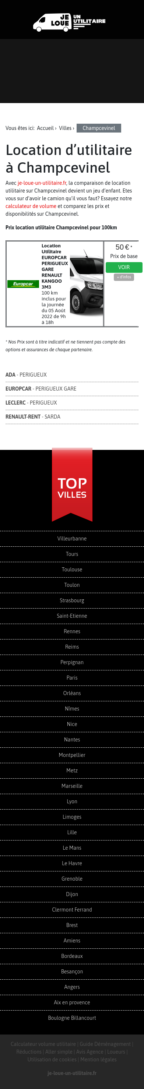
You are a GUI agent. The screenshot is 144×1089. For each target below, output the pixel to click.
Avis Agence (89, 1052)
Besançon (72, 972)
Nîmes (72, 709)
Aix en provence (72, 1002)
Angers (72, 987)
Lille (72, 832)
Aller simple (59, 1052)
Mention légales (98, 1059)
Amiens (72, 941)
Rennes (72, 631)
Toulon (72, 585)
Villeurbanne (72, 539)
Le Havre (72, 863)
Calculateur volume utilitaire (43, 1044)
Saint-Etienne (72, 616)
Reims (72, 647)
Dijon (72, 894)
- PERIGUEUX (26, 375)
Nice (72, 724)
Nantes (72, 740)
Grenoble (72, 879)
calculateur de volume (31, 206)
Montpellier (72, 755)
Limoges (72, 817)
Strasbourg (72, 600)
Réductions (29, 1052)
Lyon (72, 801)
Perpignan (72, 662)
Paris (72, 678)
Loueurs (116, 1052)
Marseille (72, 786)
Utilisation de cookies (51, 1059)
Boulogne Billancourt (72, 1018)
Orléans (72, 693)
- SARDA (33, 417)
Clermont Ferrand (72, 910)
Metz (72, 770)
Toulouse (72, 569)
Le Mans (72, 848)
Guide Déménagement (105, 1044)
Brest (72, 925)
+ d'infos (124, 277)
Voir (124, 267)
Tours (72, 554)
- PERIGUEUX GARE (41, 389)
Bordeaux (72, 956)
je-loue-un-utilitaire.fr (42, 183)
